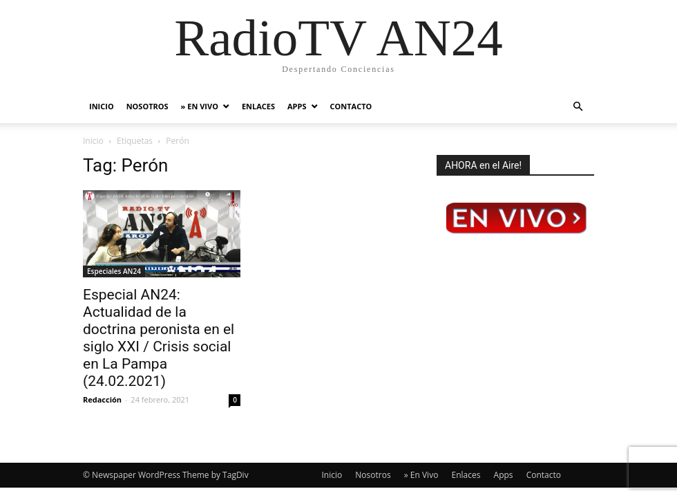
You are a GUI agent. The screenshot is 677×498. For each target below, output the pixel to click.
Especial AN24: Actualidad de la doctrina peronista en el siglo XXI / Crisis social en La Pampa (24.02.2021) (158, 337)
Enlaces (258, 106)
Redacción (102, 399)
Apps (296, 106)
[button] (577, 106)
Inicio (101, 106)
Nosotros (147, 106)
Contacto (351, 106)
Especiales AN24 (114, 271)
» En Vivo (199, 106)
